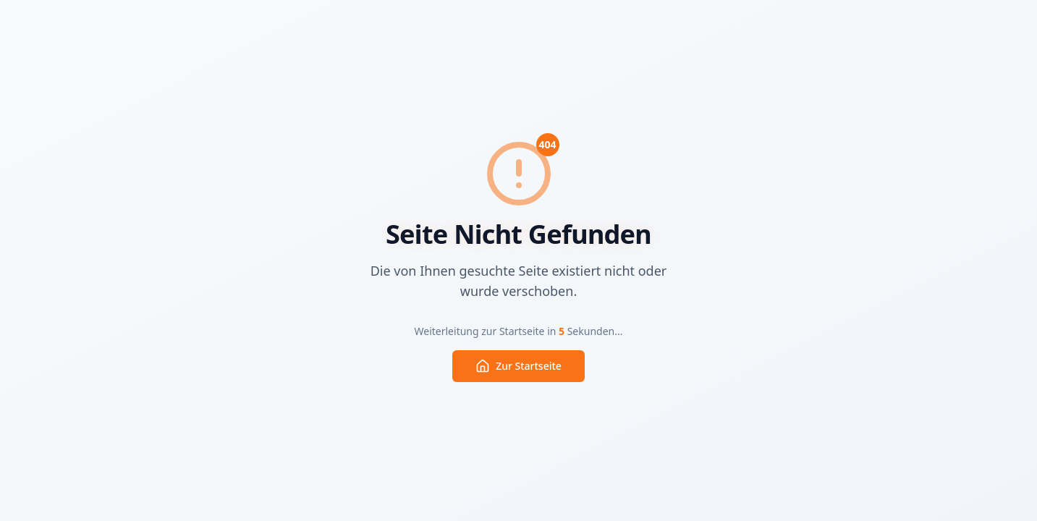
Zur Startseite (518, 366)
